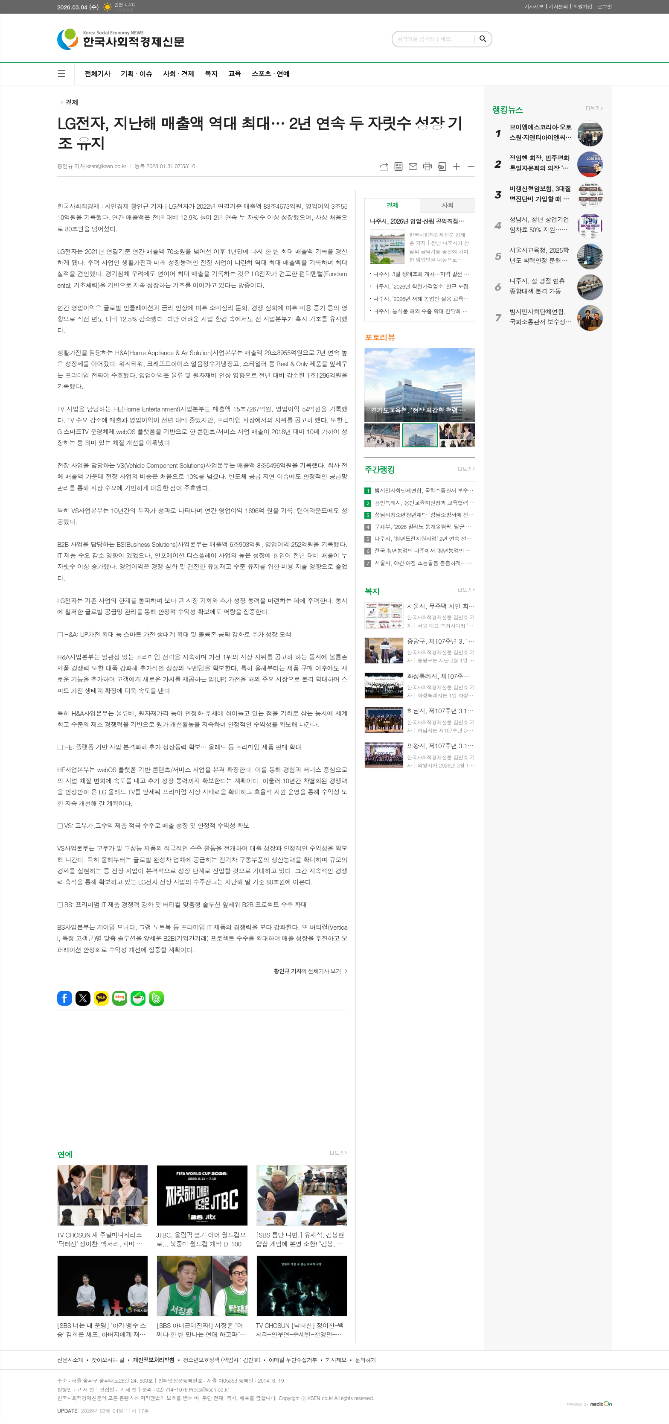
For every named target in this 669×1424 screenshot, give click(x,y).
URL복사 (384, 166)
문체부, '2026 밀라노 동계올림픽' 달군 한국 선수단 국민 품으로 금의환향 (425, 527)
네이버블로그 (119, 998)
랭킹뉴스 (507, 109)
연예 (65, 1154)
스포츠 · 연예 (270, 74)
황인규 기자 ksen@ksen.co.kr (91, 166)
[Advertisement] (202, 1087)
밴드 (156, 998)
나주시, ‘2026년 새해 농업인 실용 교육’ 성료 (421, 299)
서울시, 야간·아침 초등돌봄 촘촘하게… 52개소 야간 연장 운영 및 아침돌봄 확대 (425, 563)
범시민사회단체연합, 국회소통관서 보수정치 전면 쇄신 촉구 (425, 490)
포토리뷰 (379, 337)
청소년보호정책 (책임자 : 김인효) (221, 1360)
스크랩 (442, 166)
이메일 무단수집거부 (293, 1360)
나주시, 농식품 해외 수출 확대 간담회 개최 (421, 311)
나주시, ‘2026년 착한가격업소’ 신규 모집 (420, 286)
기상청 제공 (123, 10)
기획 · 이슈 (136, 74)
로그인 (604, 6)
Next (464, 384)
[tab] (392, 205)
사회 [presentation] (448, 205)
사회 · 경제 (178, 74)
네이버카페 (138, 998)
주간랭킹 (379, 469)
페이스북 (64, 998)
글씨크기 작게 (471, 166)
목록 (398, 166)
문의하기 (365, 1360)
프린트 (427, 166)
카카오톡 (101, 998)
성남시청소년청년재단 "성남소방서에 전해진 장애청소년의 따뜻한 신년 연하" (425, 515)
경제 (71, 102)
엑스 (83, 998)
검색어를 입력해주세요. (424, 38)
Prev (375, 384)
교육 (234, 74)
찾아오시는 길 (108, 1360)
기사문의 (558, 6)
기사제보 (534, 6)
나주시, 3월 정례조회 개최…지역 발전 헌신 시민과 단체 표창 (421, 274)
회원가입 (582, 6)
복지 (211, 74)
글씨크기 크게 (456, 166)
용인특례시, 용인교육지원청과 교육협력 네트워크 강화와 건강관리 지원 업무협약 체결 (425, 503)
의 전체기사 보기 (307, 971)
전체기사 (97, 74)
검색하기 (483, 39)
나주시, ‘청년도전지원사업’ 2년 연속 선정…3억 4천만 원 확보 (425, 539)
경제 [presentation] (392, 205)
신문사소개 (70, 1360)
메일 (413, 166)
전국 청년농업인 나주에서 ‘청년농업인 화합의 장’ (425, 550)
